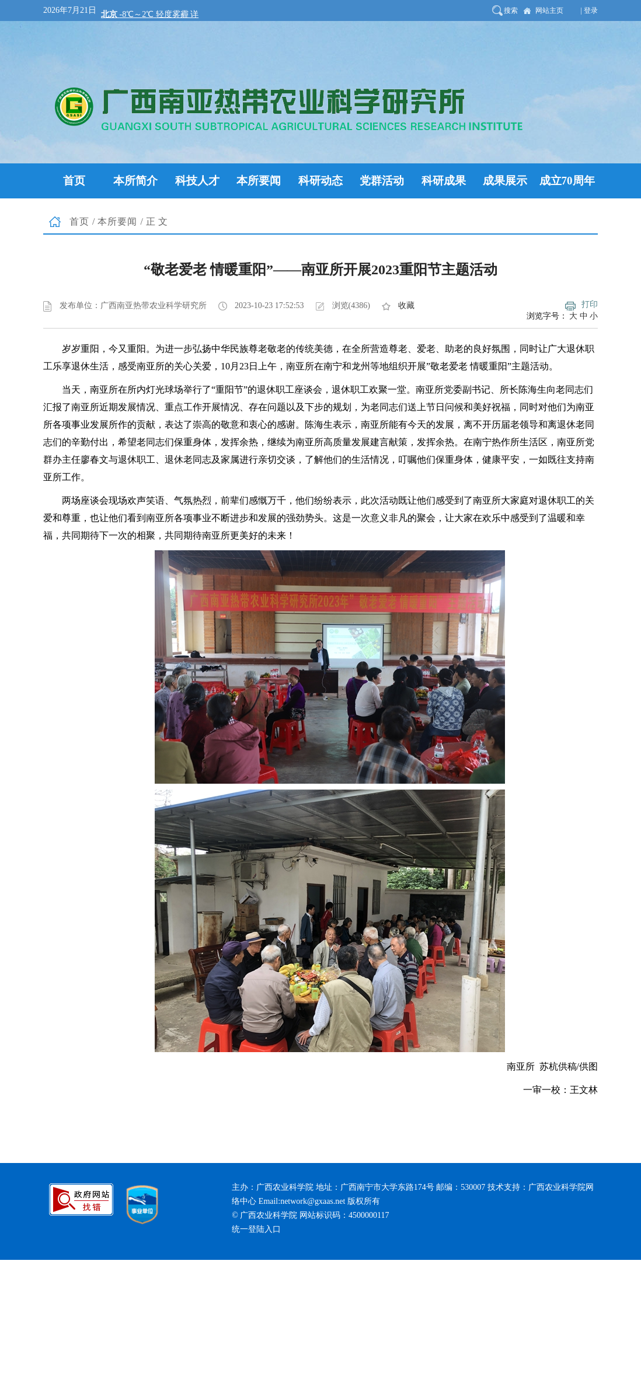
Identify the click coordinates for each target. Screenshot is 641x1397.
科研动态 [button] (320, 180)
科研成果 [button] (443, 180)
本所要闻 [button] (258, 180)
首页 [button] (74, 180)
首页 (79, 221)
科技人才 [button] (197, 180)
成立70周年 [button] (567, 180)
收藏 (406, 305)
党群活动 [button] (382, 180)
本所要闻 (117, 221)
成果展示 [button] (505, 180)
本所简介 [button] (135, 180)
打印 (589, 304)
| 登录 (589, 10)
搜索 (511, 10)
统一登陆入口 (256, 1229)
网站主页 (549, 10)
